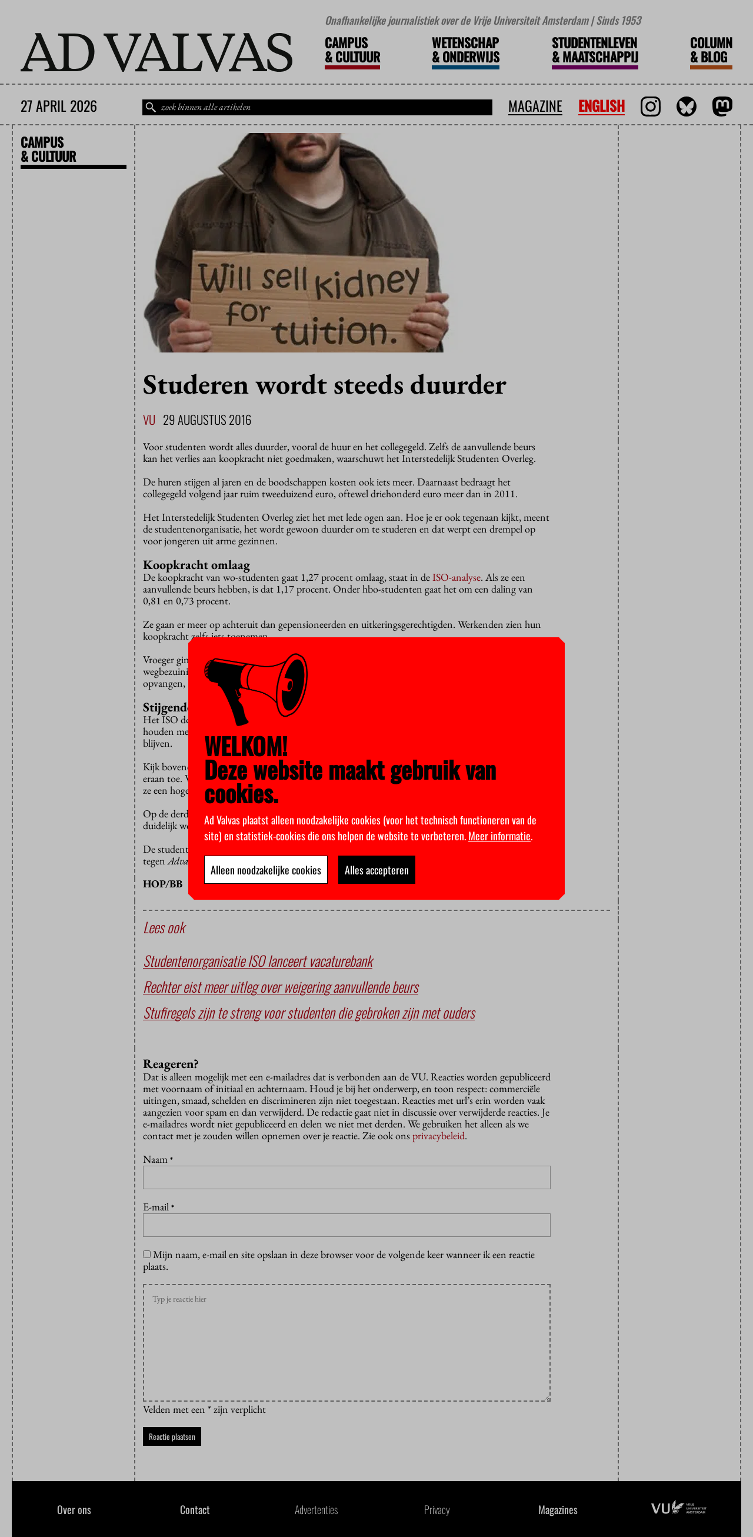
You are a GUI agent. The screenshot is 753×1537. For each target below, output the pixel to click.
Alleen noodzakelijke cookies (266, 869)
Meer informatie (499, 835)
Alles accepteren (377, 869)
